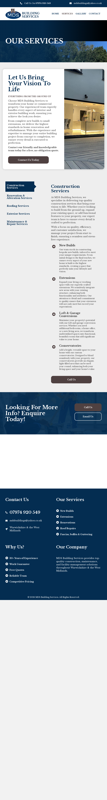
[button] (28, 159)
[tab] (19, 186)
